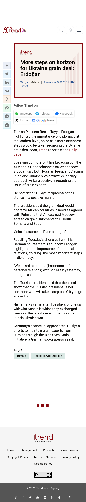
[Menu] (79, 30)
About (11, 450)
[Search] (61, 30)
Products (49, 450)
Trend (43, 150)
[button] (6, 65)
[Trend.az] (14, 30)
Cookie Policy (43, 463)
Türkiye (21, 356)
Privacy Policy (70, 457)
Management (28, 450)
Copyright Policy (17, 457)
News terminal (69, 450)
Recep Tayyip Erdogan (48, 356)
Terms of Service (45, 457)
